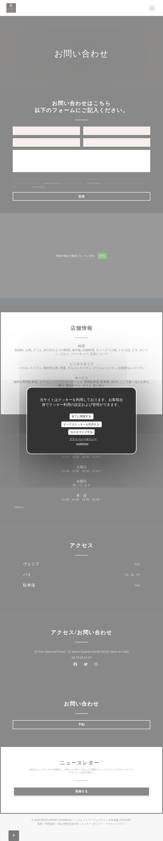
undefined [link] (82, 443)
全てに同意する (81, 416)
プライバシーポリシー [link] (83, 438)
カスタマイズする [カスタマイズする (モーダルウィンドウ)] (81, 432)
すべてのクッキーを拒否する (81, 424)
